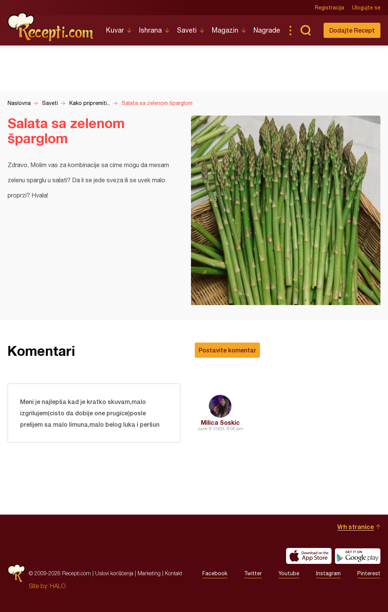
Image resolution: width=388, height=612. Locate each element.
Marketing (149, 573)
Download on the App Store (309, 556)
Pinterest (368, 573)
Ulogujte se (366, 8)
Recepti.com (51, 27)
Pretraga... (305, 30)
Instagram (328, 573)
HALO (58, 585)
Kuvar (115, 30)
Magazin (225, 30)
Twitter (253, 573)
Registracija (329, 8)
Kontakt (173, 573)
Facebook (214, 573)
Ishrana (150, 30)
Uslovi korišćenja (114, 573)
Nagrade (266, 30)
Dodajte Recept (352, 30)
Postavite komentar (227, 350)
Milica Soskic (220, 422)
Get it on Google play (357, 556)
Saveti (187, 30)
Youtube (288, 573)
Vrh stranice (355, 526)
